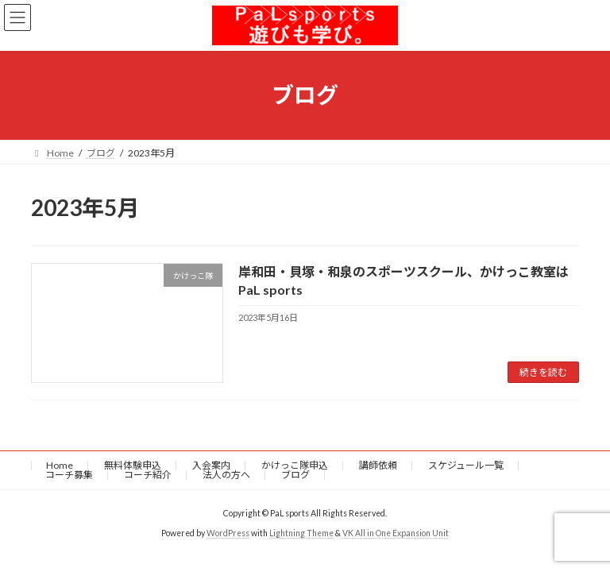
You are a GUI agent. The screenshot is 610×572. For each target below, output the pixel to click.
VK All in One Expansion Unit (395, 533)
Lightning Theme (301, 533)
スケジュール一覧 (466, 465)
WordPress (228, 533)
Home (59, 465)
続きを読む (543, 372)
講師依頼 (378, 465)
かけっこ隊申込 (294, 465)
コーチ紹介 (148, 475)
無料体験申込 (132, 465)
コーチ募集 (69, 475)
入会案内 (211, 465)
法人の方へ (226, 475)
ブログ (295, 475)
